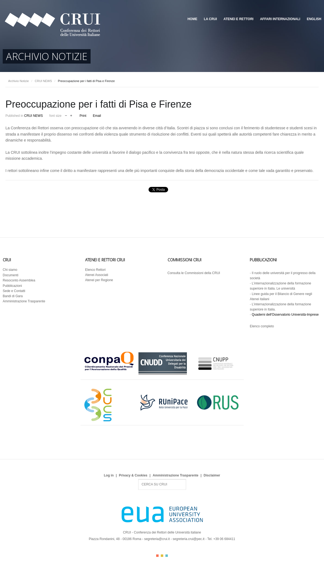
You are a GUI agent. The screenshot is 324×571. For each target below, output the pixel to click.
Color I (157, 555)
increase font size (71, 115)
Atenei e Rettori (238, 19)
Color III (166, 555)
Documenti (10, 275)
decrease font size (66, 115)
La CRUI (210, 19)
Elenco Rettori (95, 270)
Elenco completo (262, 326)
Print (83, 116)
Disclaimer (212, 475)
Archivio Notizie (18, 81)
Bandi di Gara (13, 296)
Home (192, 19)
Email (97, 116)
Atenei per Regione (99, 280)
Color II (162, 555)
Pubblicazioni (12, 286)
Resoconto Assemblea (19, 280)
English (314, 19)
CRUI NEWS (43, 81)
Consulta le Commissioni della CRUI (194, 273)
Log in (109, 475)
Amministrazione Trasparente (24, 301)
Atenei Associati (96, 275)
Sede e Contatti (14, 291)
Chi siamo (10, 270)
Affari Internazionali (280, 19)
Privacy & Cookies (133, 475)
